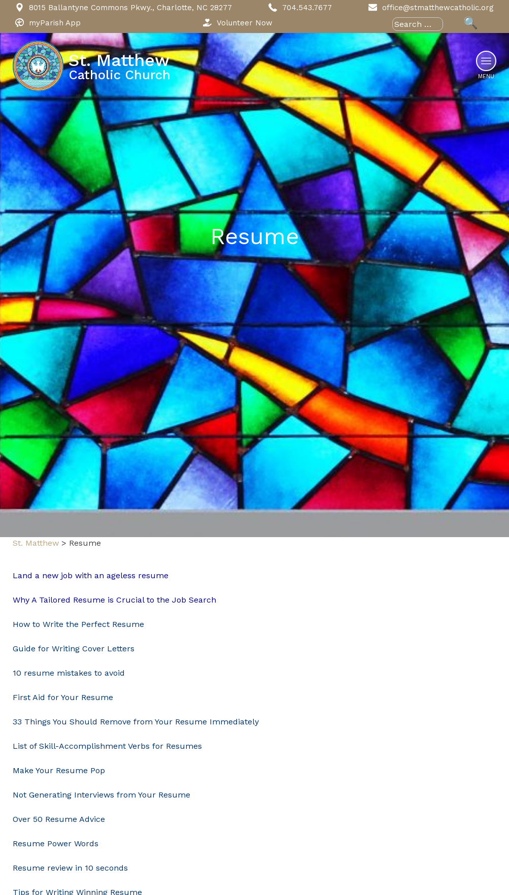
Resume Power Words (55, 843)
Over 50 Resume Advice (59, 819)
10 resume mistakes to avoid (69, 673)
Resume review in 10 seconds (70, 868)
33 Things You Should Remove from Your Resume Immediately (136, 721)
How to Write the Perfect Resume (78, 624)
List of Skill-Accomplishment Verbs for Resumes (107, 746)
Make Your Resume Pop (59, 770)
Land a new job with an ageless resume (92, 575)
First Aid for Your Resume (63, 697)
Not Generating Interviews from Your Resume (101, 795)
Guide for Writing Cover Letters (73, 648)
